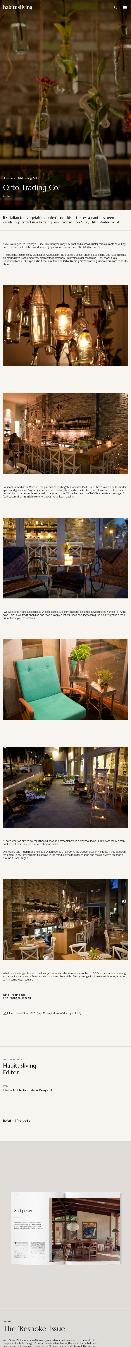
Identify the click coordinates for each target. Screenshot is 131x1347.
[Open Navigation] (125, 7)
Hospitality (9, 178)
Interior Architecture (15, 1090)
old (51, 1090)
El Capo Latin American (38, 261)
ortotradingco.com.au (17, 998)
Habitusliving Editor (28, 178)
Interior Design (39, 1090)
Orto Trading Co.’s (74, 261)
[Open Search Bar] (116, 7)
